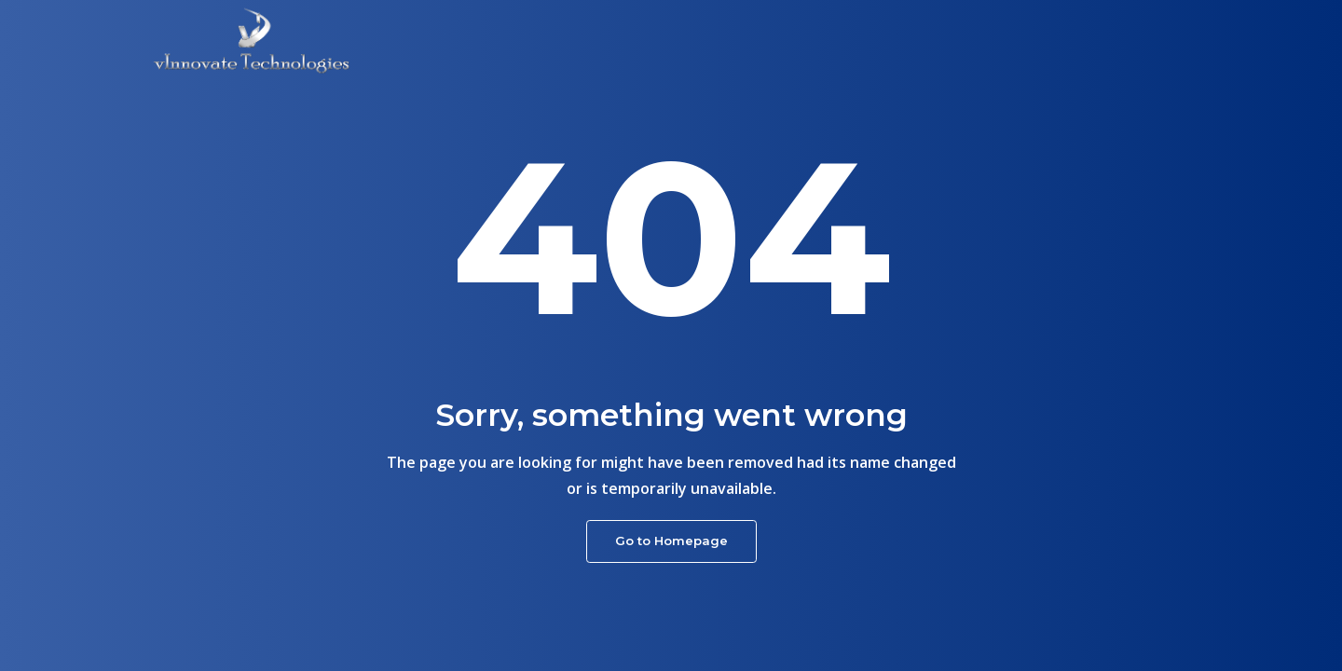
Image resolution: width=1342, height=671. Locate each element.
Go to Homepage (671, 540)
